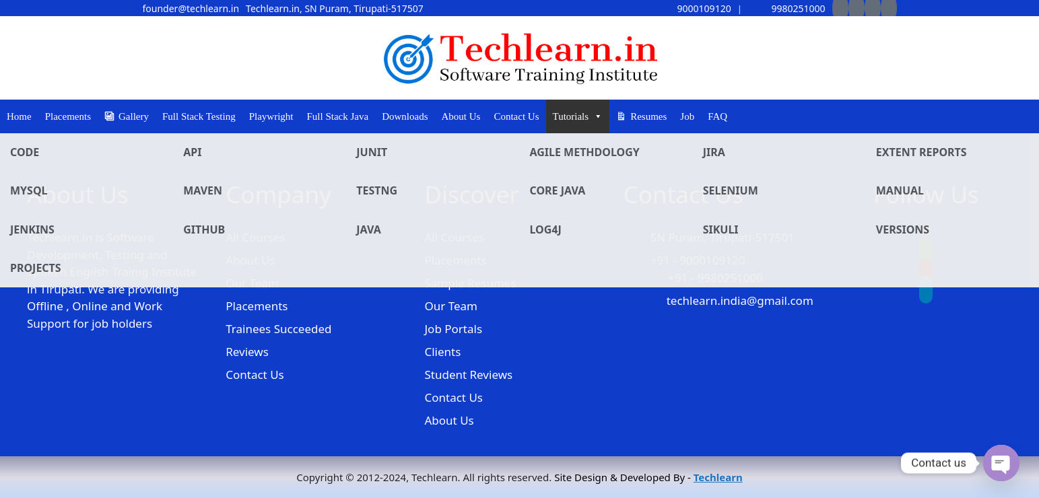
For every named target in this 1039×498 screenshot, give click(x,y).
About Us (461, 116)
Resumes (648, 116)
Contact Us (516, 116)
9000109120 (693, 8)
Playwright (271, 116)
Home (19, 116)
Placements (68, 116)
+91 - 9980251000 (715, 277)
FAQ (717, 116)
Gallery (134, 116)
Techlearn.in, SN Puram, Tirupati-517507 (335, 8)
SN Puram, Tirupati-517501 (722, 237)
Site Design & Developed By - (648, 477)
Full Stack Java (338, 116)
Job (687, 116)
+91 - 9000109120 (697, 260)
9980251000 (787, 8)
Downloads (405, 116)
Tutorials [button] (578, 116)
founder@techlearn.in (191, 8)
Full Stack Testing (199, 116)
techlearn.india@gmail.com (740, 300)
